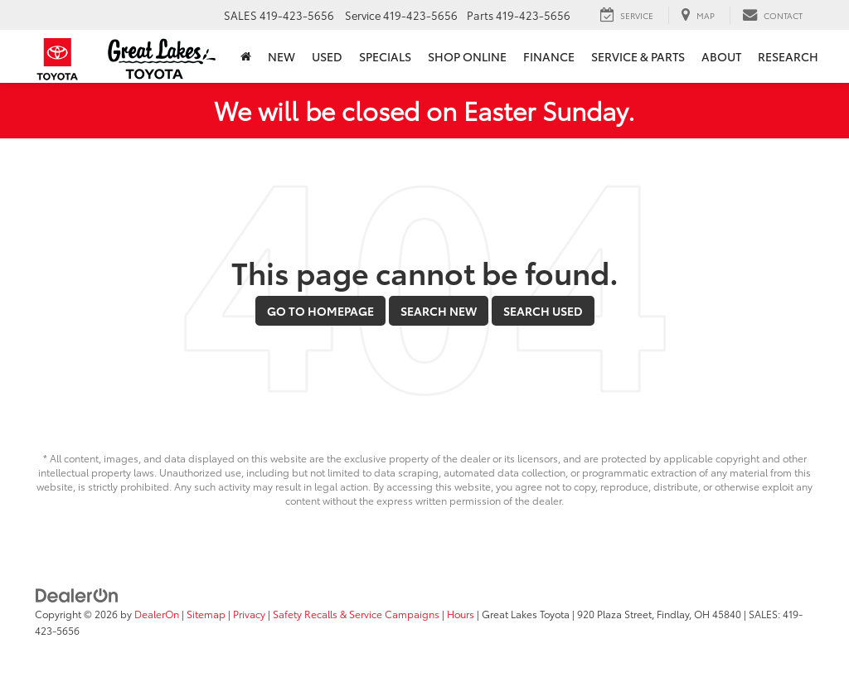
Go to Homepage (320, 310)
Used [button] (327, 56)
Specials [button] (385, 56)
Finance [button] (549, 56)
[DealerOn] (77, 593)
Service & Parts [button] (638, 56)
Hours (460, 614)
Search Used (543, 310)
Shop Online (467, 56)
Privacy (249, 614)
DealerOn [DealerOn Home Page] (156, 614)
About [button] (721, 56)
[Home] (246, 56)
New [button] (281, 56)
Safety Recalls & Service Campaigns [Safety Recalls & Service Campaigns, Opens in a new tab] (356, 614)
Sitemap (206, 614)
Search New (438, 310)
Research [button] (788, 56)
